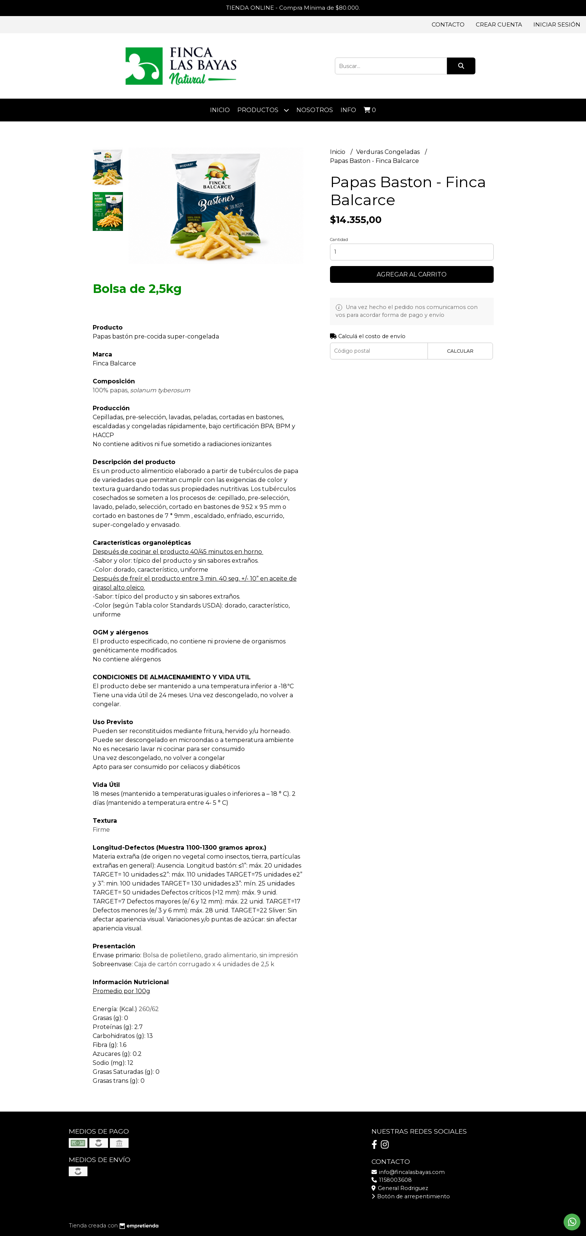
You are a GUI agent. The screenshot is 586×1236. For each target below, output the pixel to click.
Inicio (220, 110)
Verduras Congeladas (388, 151)
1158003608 (391, 1180)
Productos (263, 110)
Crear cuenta (499, 24)
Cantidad (339, 239)
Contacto (448, 24)
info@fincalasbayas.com (408, 1172)
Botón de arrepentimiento (410, 1196)
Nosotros (314, 110)
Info (348, 110)
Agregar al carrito (412, 274)
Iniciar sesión (556, 24)
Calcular (460, 351)
